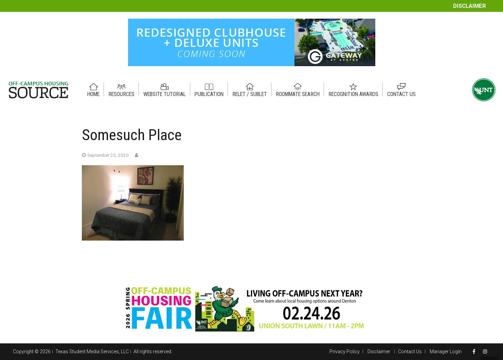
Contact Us (410, 351)
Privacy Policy (344, 351)
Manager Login (446, 351)
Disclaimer (469, 6)
